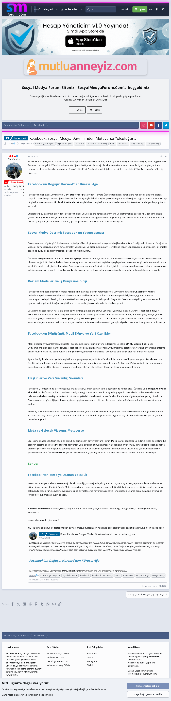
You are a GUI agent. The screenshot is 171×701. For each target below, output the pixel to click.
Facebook (54, 579)
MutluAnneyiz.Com (55, 657)
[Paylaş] (161, 156)
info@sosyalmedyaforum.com (142, 673)
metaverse (123, 143)
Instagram (92, 661)
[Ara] (104, 9)
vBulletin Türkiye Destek (58, 653)
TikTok (90, 665)
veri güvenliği (153, 143)
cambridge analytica (45, 143)
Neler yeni (47, 9)
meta (112, 143)
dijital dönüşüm (64, 143)
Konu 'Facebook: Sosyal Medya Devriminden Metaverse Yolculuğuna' (97, 534)
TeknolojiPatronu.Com (57, 661)
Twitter (90, 657)
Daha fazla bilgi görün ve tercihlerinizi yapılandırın (27, 694)
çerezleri (36, 689)
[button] (57, 9)
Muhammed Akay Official (58, 665)
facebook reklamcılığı (97, 143)
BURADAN (154, 656)
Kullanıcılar (71, 9)
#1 (166, 156)
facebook (79, 143)
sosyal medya (137, 143)
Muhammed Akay (32, 668)
